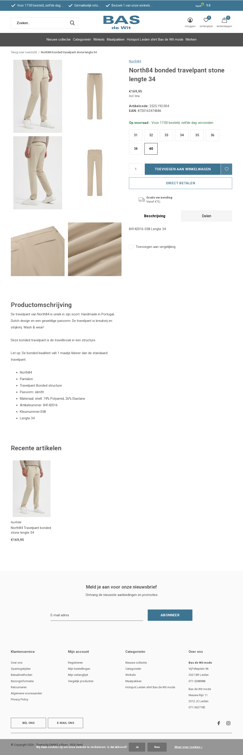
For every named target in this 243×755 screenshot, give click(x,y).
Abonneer (170, 615)
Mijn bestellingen (79, 668)
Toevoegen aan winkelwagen (183, 169)
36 (212, 135)
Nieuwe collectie (59, 39)
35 (197, 135)
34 (182, 135)
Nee (157, 747)
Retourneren (19, 687)
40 (151, 149)
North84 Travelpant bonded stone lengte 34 (31, 530)
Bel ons (28, 723)
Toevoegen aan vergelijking (155, 247)
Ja (137, 747)
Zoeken (72, 23)
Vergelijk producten (80, 681)
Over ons (16, 662)
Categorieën (82, 39)
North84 (135, 61)
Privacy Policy (19, 699)
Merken (191, 39)
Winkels (99, 39)
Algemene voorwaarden (26, 693)
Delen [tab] (206, 216)
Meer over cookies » (188, 747)
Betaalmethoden (21, 674)
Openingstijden (21, 668)
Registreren (75, 662)
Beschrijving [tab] (154, 216)
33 (166, 135)
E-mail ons (65, 723)
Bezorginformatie (22, 681)
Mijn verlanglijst (78, 674)
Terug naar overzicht (24, 52)
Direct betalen (180, 183)
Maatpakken (116, 39)
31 (136, 135)
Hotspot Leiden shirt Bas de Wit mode (155, 39)
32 (151, 135)
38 (136, 149)
